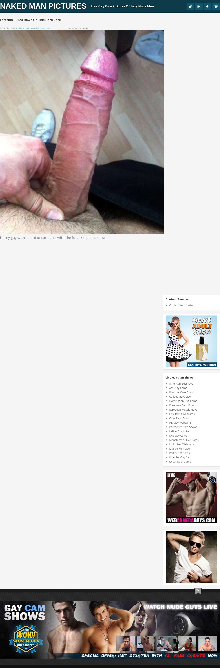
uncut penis (45, 28)
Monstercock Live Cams (184, 440)
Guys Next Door (179, 418)
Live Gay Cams (178, 435)
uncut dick (34, 28)
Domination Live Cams (183, 401)
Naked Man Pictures (43, 6)
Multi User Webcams (181, 444)
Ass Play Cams (178, 388)
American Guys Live (181, 383)
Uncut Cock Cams (180, 461)
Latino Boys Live (179, 431)
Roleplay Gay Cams (181, 457)
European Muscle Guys (183, 409)
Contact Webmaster (181, 305)
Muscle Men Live (179, 448)
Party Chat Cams (179, 453)
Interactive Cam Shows (183, 427)
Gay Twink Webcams (182, 414)
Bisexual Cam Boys (181, 392)
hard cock (14, 28)
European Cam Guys (181, 405)
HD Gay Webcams (180, 422)
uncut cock (24, 28)
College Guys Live (180, 396)
